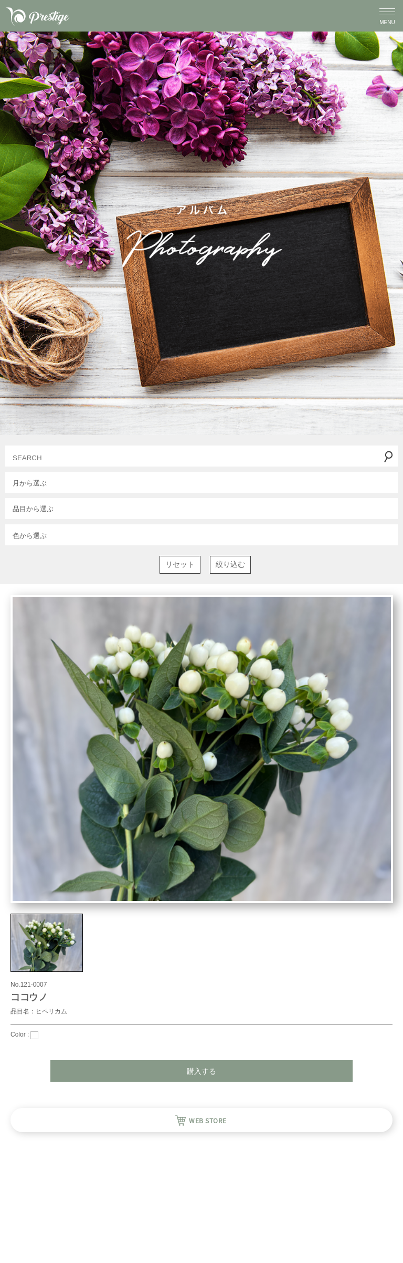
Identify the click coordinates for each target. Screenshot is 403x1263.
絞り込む (230, 564)
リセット (180, 564)
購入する (201, 1071)
